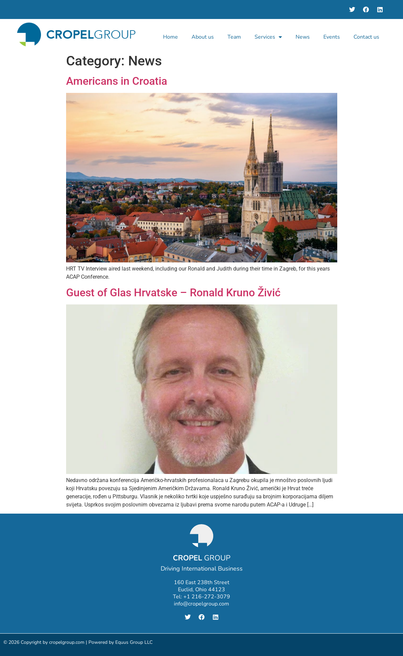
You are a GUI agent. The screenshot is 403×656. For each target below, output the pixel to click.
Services (268, 37)
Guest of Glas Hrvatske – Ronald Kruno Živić (173, 292)
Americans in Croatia (116, 81)
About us (203, 37)
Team (234, 37)
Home (170, 37)
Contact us (366, 37)
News (303, 37)
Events (331, 37)
